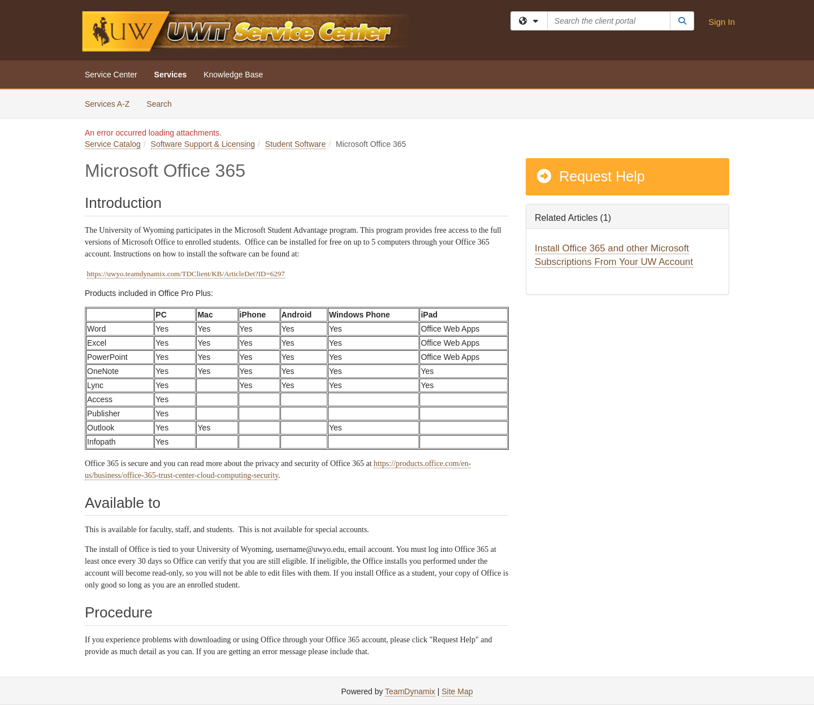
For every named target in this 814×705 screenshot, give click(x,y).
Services (170, 74)
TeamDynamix (410, 691)
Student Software (295, 144)
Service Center (111, 74)
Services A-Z (107, 103)
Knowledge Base (233, 74)
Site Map (457, 691)
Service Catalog (113, 144)
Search (163, 103)
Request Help (590, 176)
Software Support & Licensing (203, 144)
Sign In (721, 22)
